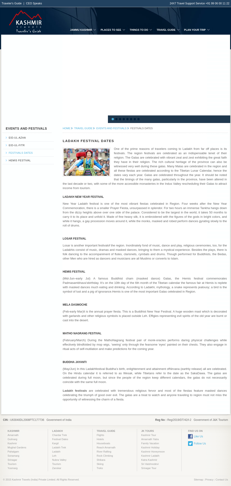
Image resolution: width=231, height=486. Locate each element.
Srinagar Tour (148, 468)
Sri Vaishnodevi (150, 464)
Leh (54, 455)
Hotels (100, 439)
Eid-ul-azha (17, 137)
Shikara (101, 459)
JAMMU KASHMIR (81, 29)
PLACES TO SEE (111, 29)
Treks (100, 468)
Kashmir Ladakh (150, 455)
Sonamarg (13, 455)
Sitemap (198, 479)
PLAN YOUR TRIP (195, 29)
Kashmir (12, 443)
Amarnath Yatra (150, 439)
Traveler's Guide (12, 3)
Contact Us (222, 479)
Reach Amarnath (106, 447)
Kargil (55, 443)
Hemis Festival (20, 160)
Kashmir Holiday (150, 447)
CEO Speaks (34, 3)
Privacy (209, 479)
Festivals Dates (21, 152)
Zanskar (56, 468)
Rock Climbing (105, 455)
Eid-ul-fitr (17, 145)
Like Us (198, 436)
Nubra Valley (59, 459)
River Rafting (104, 451)
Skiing (100, 464)
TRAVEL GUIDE (166, 29)
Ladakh (56, 451)
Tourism (12, 464)
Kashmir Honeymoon (153, 451)
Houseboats (103, 443)
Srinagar (12, 459)
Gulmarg (12, 439)
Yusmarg (12, 468)
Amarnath (13, 435)
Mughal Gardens (17, 447)
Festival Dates (60, 439)
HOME (66, 128)
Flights (100, 435)
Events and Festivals (111, 128)
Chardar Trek (59, 435)
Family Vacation (150, 443)
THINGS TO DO (139, 29)
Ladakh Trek (59, 447)
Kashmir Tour (148, 435)
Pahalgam (13, 451)
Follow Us (200, 443)
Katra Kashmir (149, 459)
